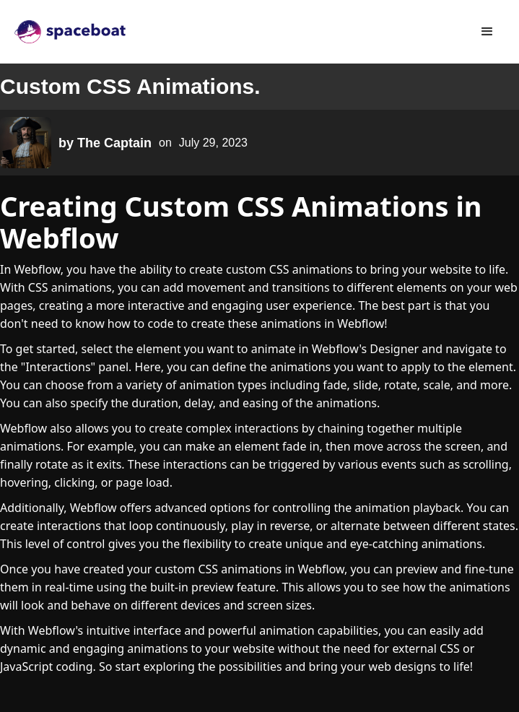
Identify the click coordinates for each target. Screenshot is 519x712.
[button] (487, 31)
